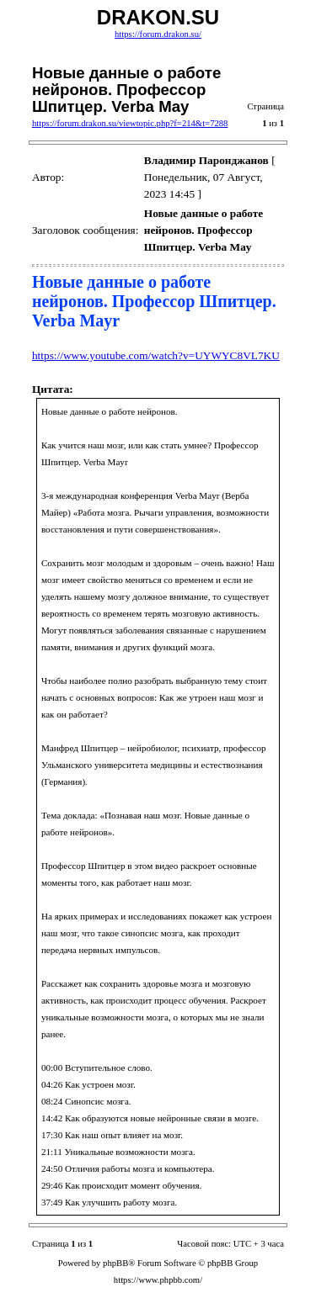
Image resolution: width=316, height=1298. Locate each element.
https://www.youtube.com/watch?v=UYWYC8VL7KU (156, 355)
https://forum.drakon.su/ (158, 34)
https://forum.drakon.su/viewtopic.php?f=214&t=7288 (130, 123)
